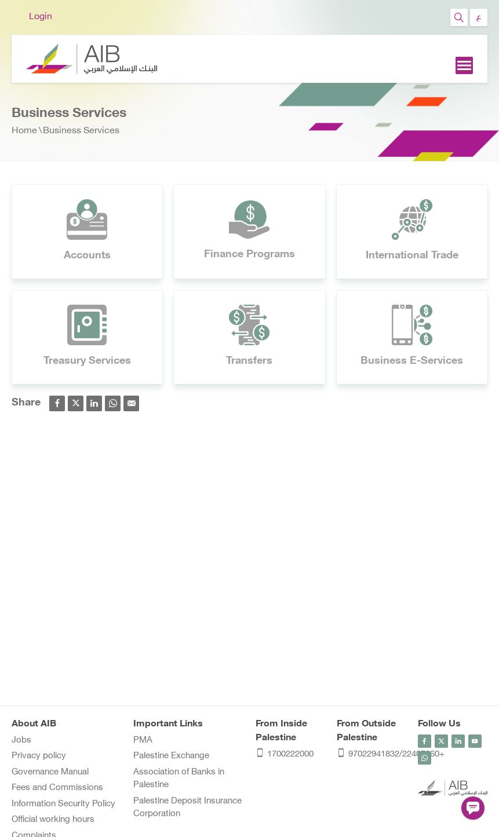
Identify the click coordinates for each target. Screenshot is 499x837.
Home (24, 131)
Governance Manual (50, 772)
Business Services (81, 131)
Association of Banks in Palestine (178, 779)
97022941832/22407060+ (371, 755)
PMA (142, 740)
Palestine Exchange (171, 756)
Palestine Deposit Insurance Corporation (187, 808)
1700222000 (285, 755)
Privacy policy (39, 756)
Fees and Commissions (57, 788)
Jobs (21, 740)
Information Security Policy (63, 804)
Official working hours (53, 820)
